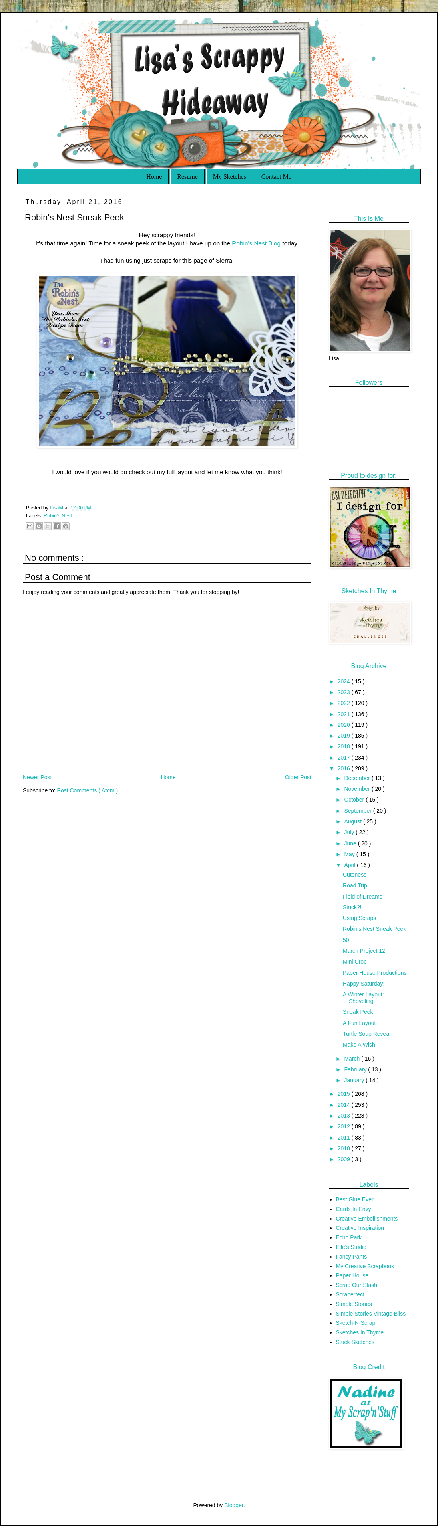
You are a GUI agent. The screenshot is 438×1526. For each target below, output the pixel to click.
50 (346, 940)
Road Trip (355, 885)
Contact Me (276, 176)
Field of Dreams (362, 896)
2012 (345, 1126)
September (358, 811)
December (357, 778)
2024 (345, 681)
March (352, 1058)
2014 (345, 1105)
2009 (345, 1159)
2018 (345, 746)
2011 (345, 1137)
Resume (187, 176)
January (355, 1080)
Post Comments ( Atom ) (87, 790)
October (355, 799)
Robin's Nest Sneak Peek (374, 929)
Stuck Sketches (355, 1342)
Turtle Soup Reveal (366, 1034)
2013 (345, 1115)
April (350, 865)
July (350, 832)
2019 (345, 735)
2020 (345, 725)
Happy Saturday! (363, 983)
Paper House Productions (375, 973)
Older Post (298, 777)
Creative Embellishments (367, 1218)
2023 (345, 692)
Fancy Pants (351, 1256)
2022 (345, 703)
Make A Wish (359, 1044)
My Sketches (229, 176)
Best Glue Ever (355, 1199)
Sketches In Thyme (360, 1332)
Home (154, 176)
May (350, 854)
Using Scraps (359, 918)
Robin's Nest (58, 516)
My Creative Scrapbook (365, 1266)
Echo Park (349, 1237)
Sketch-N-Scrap (356, 1323)
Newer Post (37, 777)
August (353, 821)
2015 (345, 1094)
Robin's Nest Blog (256, 243)
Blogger (233, 1505)
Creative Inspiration (360, 1228)
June (351, 843)
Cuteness (354, 874)
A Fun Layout (359, 1023)
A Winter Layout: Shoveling (363, 997)
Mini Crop (355, 961)
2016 (345, 768)
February (356, 1069)
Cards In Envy (353, 1209)
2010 (345, 1148)
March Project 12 (364, 951)
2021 (345, 714)
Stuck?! (352, 907)
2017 (345, 757)
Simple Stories (354, 1304)
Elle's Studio (351, 1247)
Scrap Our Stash (357, 1285)
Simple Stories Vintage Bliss (371, 1313)
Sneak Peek (358, 1012)
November (357, 789)
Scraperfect (350, 1294)
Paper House (352, 1275)
